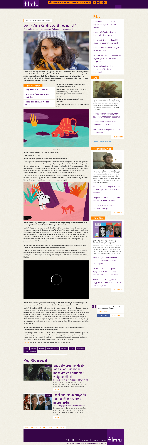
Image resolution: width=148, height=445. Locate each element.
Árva (95, 78)
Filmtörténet (94, 440)
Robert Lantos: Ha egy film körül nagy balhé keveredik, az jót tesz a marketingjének (107, 282)
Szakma (103, 440)
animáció (34, 348)
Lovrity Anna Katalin (30, 351)
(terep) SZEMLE (102, 311)
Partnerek (34, 427)
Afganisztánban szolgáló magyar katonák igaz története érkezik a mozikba (106, 189)
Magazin (57, 2)
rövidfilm (42, 348)
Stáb (26, 427)
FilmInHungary (83, 440)
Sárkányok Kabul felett (102, 149)
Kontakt (50, 427)
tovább (57, 389)
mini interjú (64, 348)
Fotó (88, 2)
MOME (72, 348)
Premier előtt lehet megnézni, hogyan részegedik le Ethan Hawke (105, 24)
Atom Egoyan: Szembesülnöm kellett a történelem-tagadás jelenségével (105, 260)
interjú (26, 348)
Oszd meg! (104, 315)
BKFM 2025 (98, 218)
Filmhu (68, 440)
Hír (50, 2)
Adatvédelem (60, 427)
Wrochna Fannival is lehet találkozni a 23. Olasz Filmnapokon (103, 69)
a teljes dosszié (118, 137)
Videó (82, 2)
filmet (27, 342)
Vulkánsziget (80, 348)
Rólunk (42, 427)
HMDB (74, 440)
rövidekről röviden (52, 348)
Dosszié (75, 2)
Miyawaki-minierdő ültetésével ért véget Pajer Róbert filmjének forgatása (107, 58)
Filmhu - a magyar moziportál (102, 141)
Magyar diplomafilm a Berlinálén (37, 89)
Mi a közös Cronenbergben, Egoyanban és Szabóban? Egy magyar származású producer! (105, 271)
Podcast (66, 2)
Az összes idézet (117, 315)
